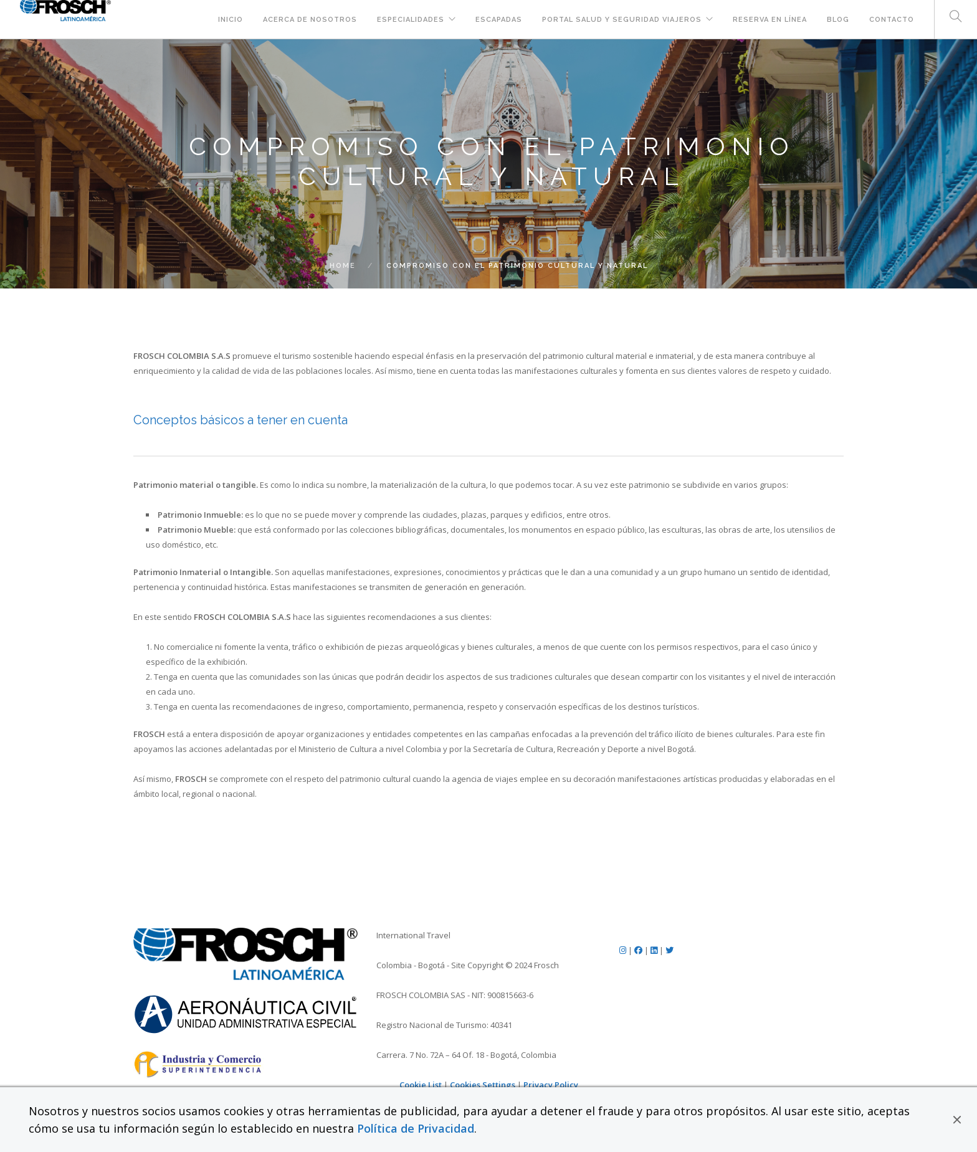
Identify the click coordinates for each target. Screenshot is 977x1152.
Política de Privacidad (415, 1128)
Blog (838, 20)
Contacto (891, 20)
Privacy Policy (550, 1084)
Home (343, 266)
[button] (957, 1120)
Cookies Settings (482, 1084)
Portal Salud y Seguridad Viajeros (622, 20)
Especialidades (410, 20)
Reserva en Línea (770, 20)
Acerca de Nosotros (310, 20)
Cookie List (420, 1084)
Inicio (230, 20)
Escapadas (498, 20)
